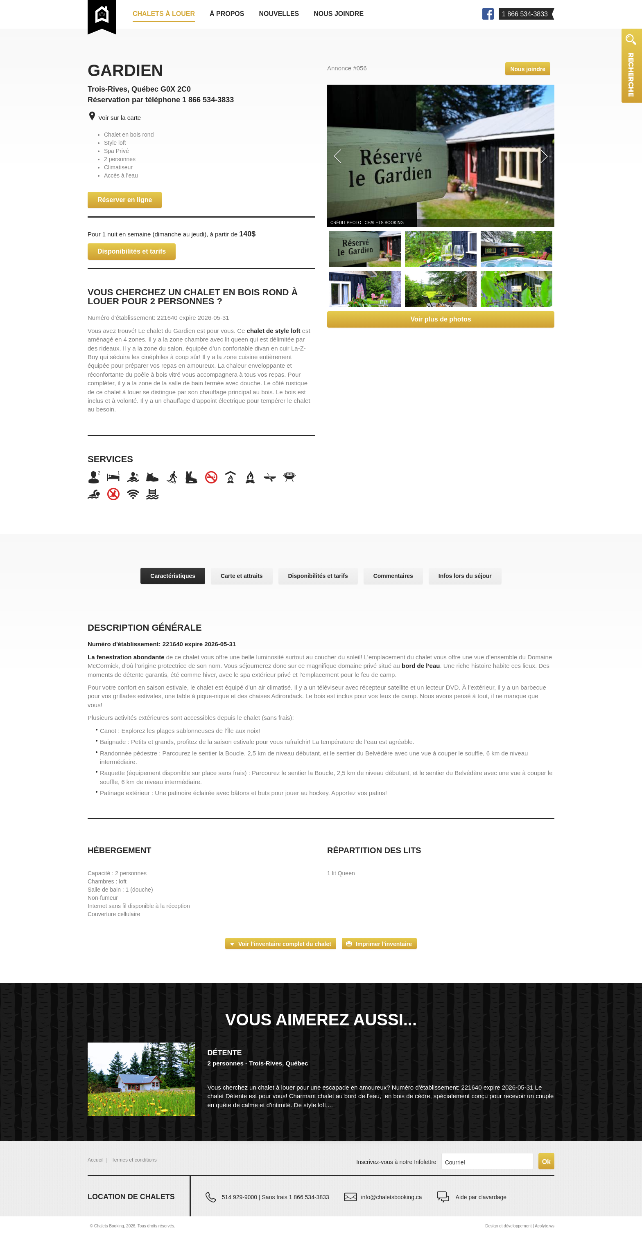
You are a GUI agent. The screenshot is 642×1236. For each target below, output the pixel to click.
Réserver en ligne (124, 199)
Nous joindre (339, 13)
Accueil (96, 1160)
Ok (546, 1161)
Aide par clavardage (481, 1197)
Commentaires (393, 576)
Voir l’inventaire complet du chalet (284, 944)
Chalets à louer (164, 13)
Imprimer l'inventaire (384, 944)
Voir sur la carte (119, 117)
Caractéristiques (172, 576)
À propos (227, 13)
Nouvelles (279, 13)
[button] (335, 156)
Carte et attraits (242, 576)
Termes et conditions (134, 1160)
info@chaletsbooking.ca (391, 1197)
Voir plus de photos (440, 319)
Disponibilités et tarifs (131, 251)
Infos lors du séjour (465, 576)
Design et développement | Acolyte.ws (519, 1226)
